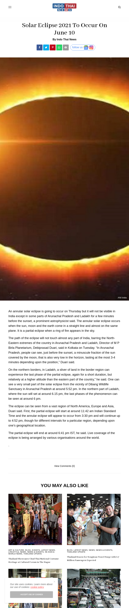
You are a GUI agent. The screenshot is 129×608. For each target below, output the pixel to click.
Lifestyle (13, 552)
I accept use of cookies (31, 594)
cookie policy (37, 587)
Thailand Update (33, 554)
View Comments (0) (64, 466)
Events (36, 550)
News (23, 552)
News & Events (35, 552)
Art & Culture (16, 550)
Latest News (48, 550)
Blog (28, 550)
